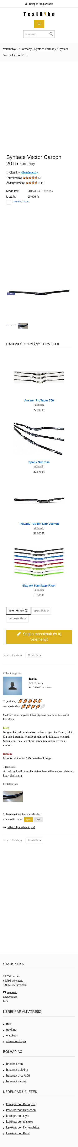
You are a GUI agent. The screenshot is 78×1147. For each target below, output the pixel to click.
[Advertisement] (39, 106)
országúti (10, 1035)
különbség (39, 404)
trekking (9, 1029)
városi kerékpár (14, 1041)
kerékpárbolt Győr (16, 1115)
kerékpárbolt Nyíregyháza (21, 1127)
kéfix (5, 1001)
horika (33, 678)
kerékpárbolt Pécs (16, 1133)
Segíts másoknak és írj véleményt (39, 636)
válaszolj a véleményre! (21, 827)
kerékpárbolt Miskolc (18, 1121)
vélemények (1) (18, 610)
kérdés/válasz (17, 618)
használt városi (14, 1081)
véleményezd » (29, 172)
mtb (7, 1023)
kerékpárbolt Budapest (19, 1104)
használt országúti (16, 1075)
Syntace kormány (45, 48)
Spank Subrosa (39, 462)
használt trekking (15, 1069)
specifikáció (41, 610)
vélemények (10, 48)
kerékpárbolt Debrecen (19, 1110)
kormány (26, 48)
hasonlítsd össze (21, 201)
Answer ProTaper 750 (39, 400)
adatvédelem (10, 996)
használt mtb (13, 1064)
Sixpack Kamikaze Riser (39, 585)
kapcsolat (10, 992)
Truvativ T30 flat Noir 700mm (39, 524)
